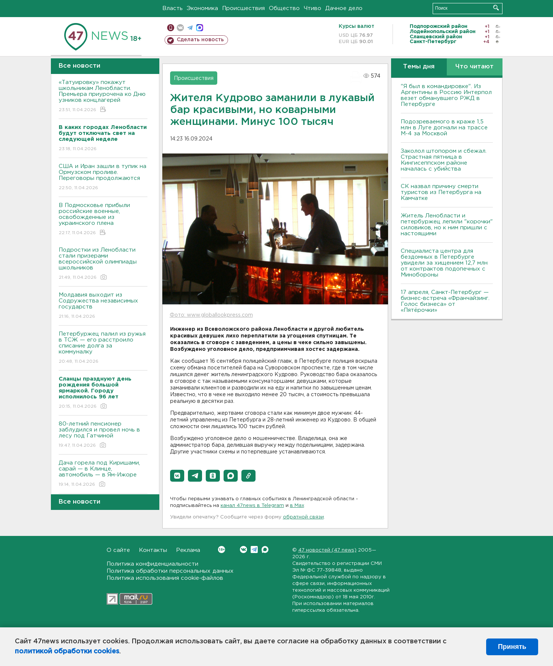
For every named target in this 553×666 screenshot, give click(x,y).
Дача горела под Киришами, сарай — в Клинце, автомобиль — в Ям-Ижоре (103, 474)
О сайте (118, 550)
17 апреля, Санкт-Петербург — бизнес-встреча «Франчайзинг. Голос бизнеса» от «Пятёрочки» (445, 301)
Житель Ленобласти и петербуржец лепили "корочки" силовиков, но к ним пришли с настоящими (447, 224)
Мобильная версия (170, 27)
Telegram (254, 549)
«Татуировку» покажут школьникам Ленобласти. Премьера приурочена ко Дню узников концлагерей (103, 96)
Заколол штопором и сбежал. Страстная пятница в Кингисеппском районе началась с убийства (444, 160)
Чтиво (312, 8)
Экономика (202, 8)
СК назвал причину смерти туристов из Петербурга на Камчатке (441, 192)
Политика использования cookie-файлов (165, 578)
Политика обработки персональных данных (170, 571)
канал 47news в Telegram (252, 506)
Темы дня (419, 66)
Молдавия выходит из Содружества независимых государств (103, 306)
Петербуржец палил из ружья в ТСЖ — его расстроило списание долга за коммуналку (103, 348)
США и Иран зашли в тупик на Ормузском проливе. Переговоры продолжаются (103, 177)
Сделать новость (200, 40)
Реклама (188, 550)
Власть (172, 8)
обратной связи (303, 517)
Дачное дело (343, 8)
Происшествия (243, 8)
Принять (512, 646)
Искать (496, 7)
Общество (284, 8)
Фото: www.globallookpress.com (211, 315)
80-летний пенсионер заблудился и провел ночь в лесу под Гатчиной (103, 435)
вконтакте (180, 27)
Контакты (153, 550)
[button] (177, 476)
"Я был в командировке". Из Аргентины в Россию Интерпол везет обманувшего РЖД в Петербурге (446, 95)
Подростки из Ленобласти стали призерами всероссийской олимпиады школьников (103, 264)
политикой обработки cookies (67, 651)
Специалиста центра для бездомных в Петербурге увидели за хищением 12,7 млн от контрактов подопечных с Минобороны (444, 263)
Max (265, 549)
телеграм (189, 27)
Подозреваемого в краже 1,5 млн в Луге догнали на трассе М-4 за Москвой (444, 127)
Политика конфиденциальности (152, 564)
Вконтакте (221, 549)
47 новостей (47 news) (327, 550)
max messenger (199, 27)
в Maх (297, 506)
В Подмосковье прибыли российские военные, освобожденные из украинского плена (103, 219)
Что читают (474, 66)
